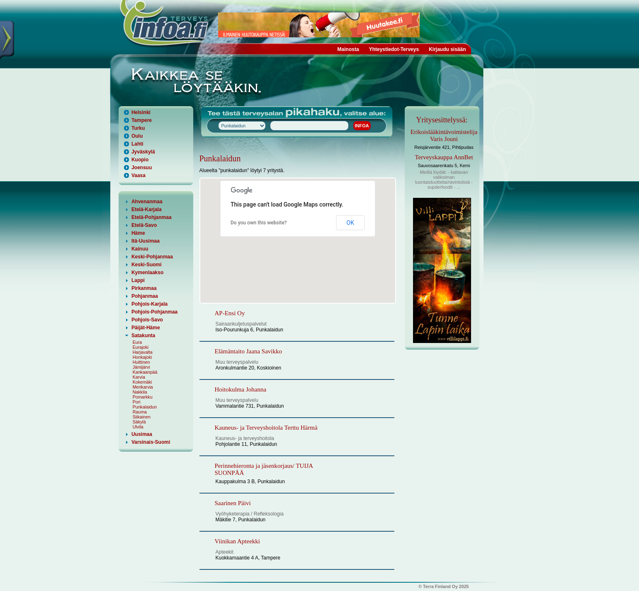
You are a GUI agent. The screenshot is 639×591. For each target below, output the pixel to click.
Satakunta (143, 335)
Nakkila (140, 391)
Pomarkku (143, 396)
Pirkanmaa (144, 288)
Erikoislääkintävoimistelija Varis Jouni (444, 135)
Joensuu (141, 167)
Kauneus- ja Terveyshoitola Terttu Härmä (266, 427)
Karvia (139, 377)
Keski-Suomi (146, 265)
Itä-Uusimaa (145, 241)
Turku (138, 128)
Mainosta (348, 49)
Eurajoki (141, 347)
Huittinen (141, 362)
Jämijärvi (141, 367)
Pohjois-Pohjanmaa (154, 312)
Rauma (140, 411)
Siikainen (142, 416)
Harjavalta (143, 352)
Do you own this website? (259, 223)
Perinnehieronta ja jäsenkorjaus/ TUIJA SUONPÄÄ (264, 469)
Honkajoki (142, 357)
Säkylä (139, 421)
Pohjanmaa (144, 296)
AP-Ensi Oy (230, 313)
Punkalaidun (145, 406)
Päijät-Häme (145, 328)
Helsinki (141, 112)
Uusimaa (141, 434)
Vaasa (138, 175)
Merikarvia (143, 386)
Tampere (141, 120)
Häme (138, 233)
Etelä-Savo (144, 225)
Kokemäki (142, 381)
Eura (137, 342)
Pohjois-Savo (147, 320)
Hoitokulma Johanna (241, 389)
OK (350, 222)
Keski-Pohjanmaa (152, 257)
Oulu (137, 136)
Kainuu (139, 249)
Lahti (137, 144)
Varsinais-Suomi (150, 442)
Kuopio (139, 160)
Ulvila (138, 426)
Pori (137, 401)
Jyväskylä (143, 152)
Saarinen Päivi (233, 503)
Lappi (138, 280)
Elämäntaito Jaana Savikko (248, 351)
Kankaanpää (145, 372)
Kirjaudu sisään (447, 49)
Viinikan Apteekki (237, 541)
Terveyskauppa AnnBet (444, 157)
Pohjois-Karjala (149, 304)
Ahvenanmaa (147, 201)
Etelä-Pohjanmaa (151, 217)
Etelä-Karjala (146, 209)
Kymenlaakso (147, 272)
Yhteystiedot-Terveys (394, 49)
